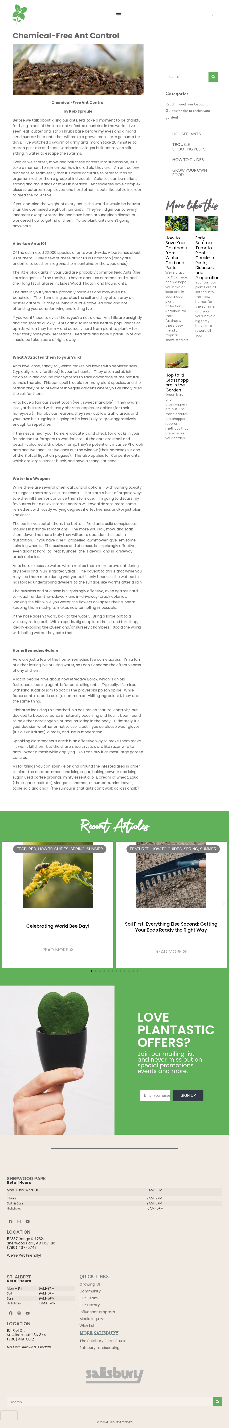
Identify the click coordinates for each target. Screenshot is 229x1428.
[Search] (213, 77)
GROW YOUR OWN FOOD (189, 172)
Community (90, 1291)
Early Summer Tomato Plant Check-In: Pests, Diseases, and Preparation (207, 257)
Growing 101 (89, 1284)
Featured (26, 849)
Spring (77, 849)
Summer (95, 849)
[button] (118, 14)
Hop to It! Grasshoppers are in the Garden (180, 382)
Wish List (87, 1325)
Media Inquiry (91, 1318)
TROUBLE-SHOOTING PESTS (189, 147)
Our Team (88, 1298)
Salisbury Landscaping (99, 1347)
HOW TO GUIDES (188, 159)
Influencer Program (97, 1312)
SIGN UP (188, 1095)
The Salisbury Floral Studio (102, 1340)
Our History (89, 1305)
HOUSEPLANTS (186, 133)
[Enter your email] (155, 1095)
